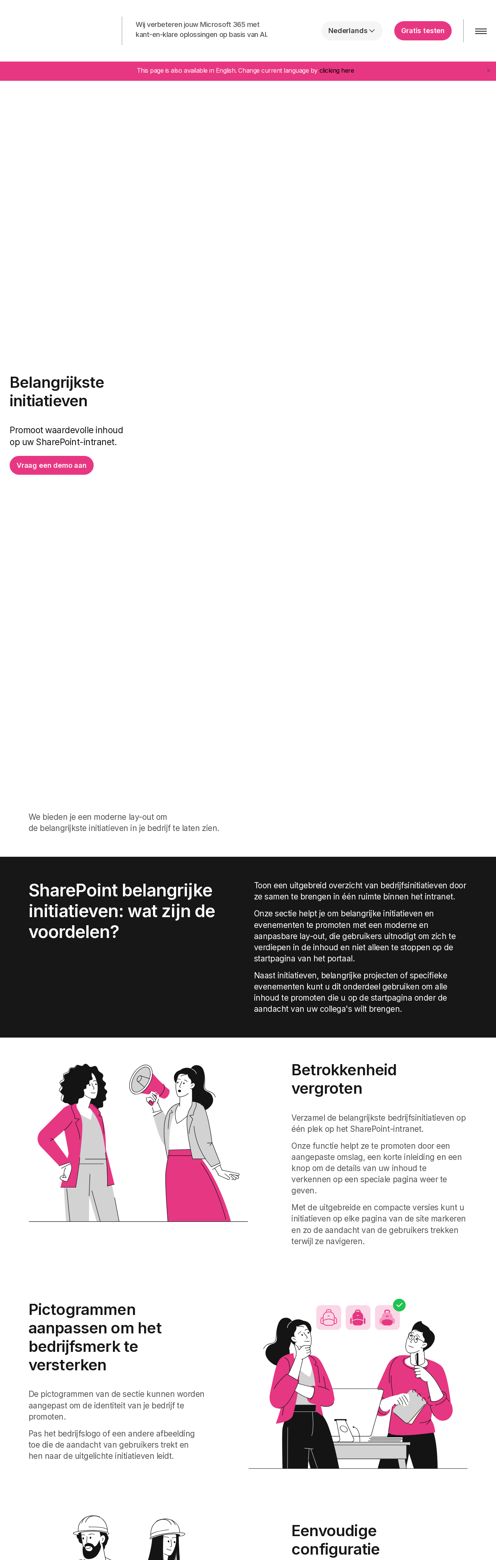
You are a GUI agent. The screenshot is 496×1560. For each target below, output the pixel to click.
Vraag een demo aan (52, 465)
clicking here (336, 70)
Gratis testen (423, 31)
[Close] (488, 70)
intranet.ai (56, 30)
